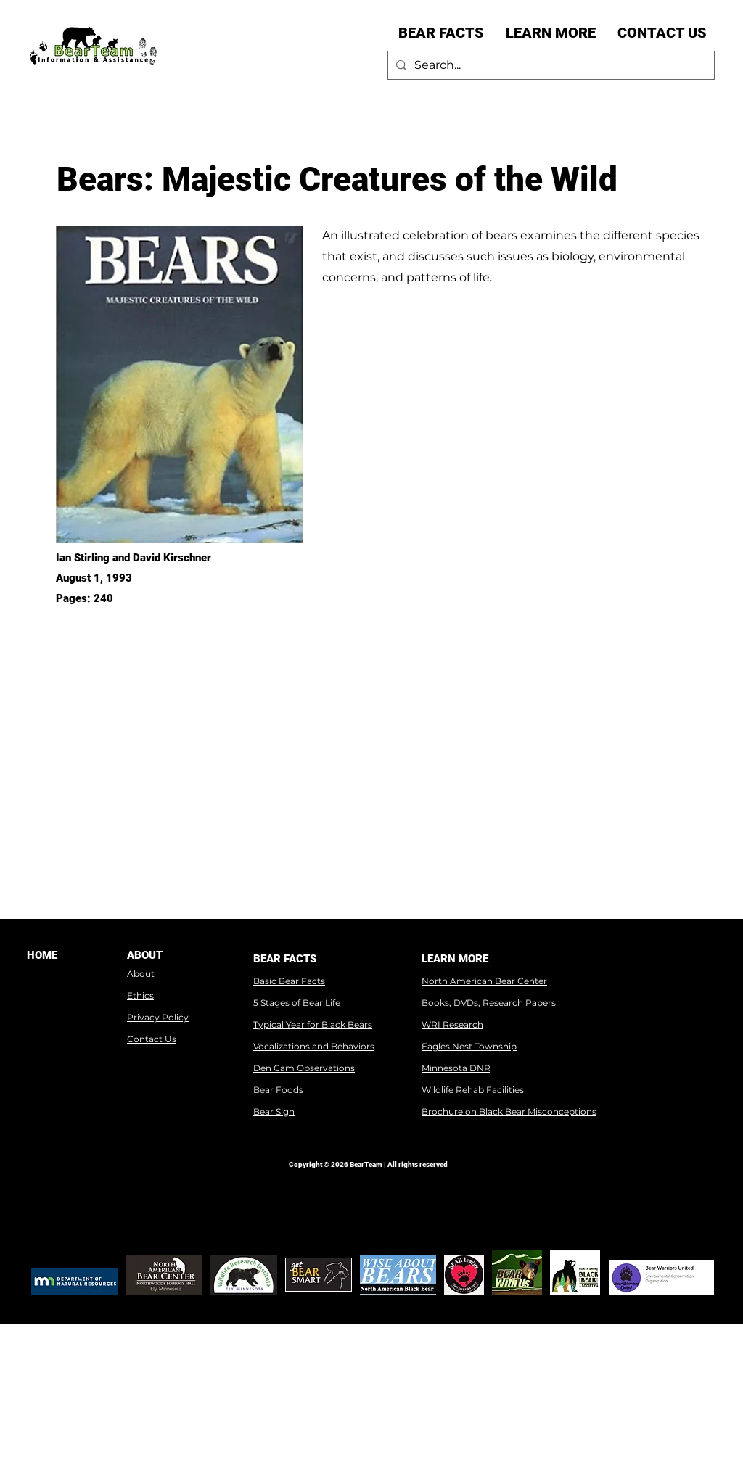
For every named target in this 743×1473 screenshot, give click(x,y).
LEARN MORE (455, 958)
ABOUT (145, 955)
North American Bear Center (484, 980)
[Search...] (549, 65)
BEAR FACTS (284, 958)
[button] (441, 32)
